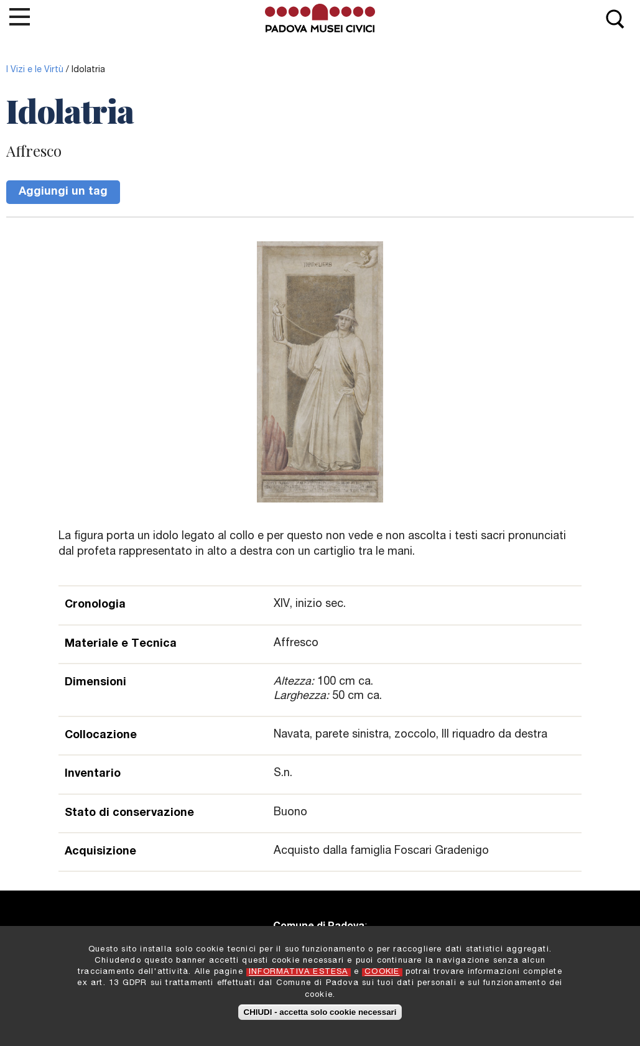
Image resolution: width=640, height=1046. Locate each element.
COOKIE (381, 978)
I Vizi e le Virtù (34, 70)
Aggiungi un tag (63, 192)
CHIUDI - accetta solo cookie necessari (320, 1017)
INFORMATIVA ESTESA (298, 978)
